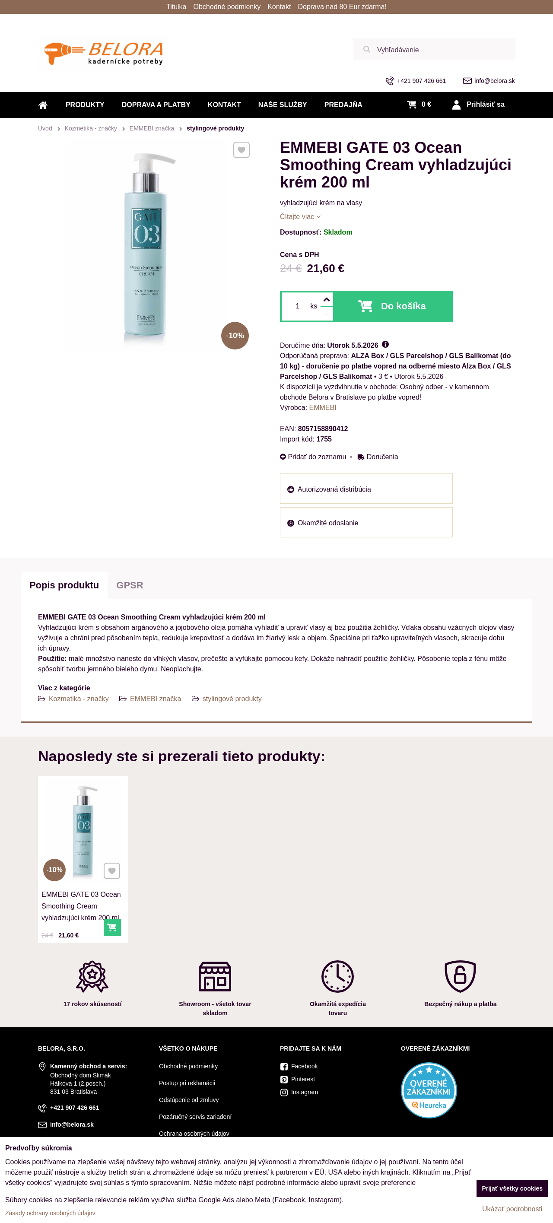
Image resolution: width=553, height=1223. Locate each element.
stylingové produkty (232, 698)
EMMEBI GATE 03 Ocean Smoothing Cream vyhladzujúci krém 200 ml (81, 904)
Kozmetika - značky (79, 698)
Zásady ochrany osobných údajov (50, 1213)
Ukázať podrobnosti (512, 1209)
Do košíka (403, 306)
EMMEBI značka (155, 698)
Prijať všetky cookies (512, 1188)
